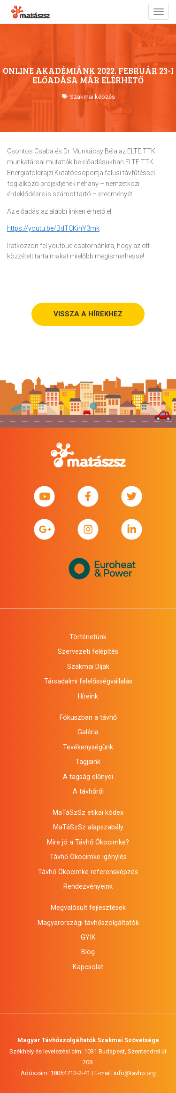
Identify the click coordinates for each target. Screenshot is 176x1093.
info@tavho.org (135, 1073)
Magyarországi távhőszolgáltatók (88, 922)
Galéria (88, 732)
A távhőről (88, 791)
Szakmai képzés (92, 96)
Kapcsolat (88, 967)
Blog (88, 952)
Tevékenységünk (88, 747)
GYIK (88, 937)
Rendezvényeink (88, 886)
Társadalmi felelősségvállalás (88, 681)
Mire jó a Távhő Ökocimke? (88, 842)
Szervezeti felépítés (88, 651)
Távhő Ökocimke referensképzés (88, 872)
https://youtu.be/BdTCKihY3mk (53, 228)
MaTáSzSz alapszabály (88, 827)
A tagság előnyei (88, 776)
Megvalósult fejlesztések (88, 907)
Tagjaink (88, 761)
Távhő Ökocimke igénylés (88, 856)
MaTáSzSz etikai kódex (88, 812)
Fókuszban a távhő (88, 717)
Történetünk (88, 637)
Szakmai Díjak (88, 666)
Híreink (88, 696)
